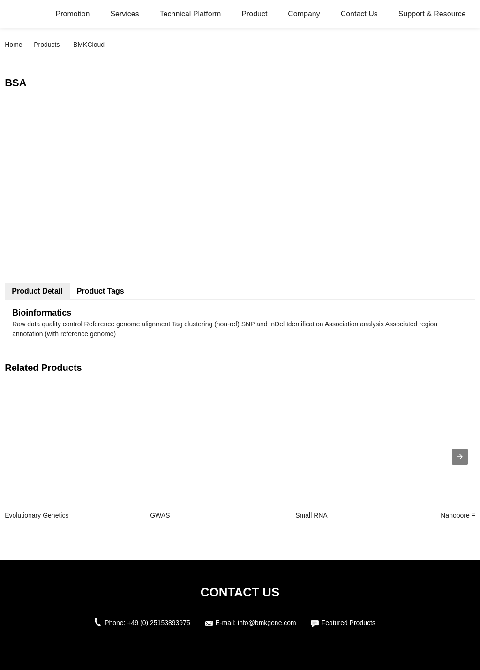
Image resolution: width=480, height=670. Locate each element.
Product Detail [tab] (37, 291)
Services (124, 14)
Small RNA (311, 515)
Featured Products (348, 622)
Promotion (73, 14)
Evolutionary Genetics (36, 515)
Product (254, 14)
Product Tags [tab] (100, 291)
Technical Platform (190, 14)
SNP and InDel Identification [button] (283, 324)
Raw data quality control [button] (48, 324)
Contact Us (359, 14)
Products (47, 44)
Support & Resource (432, 14)
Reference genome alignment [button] (128, 324)
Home (13, 44)
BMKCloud (89, 44)
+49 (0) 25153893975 (158, 622)
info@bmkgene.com (267, 622)
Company (304, 14)
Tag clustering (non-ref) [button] (206, 324)
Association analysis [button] (355, 324)
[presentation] (460, 457)
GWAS (160, 515)
